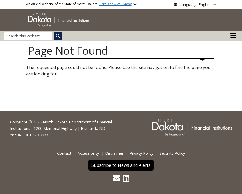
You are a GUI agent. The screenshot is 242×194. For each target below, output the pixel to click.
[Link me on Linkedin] (126, 179)
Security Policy (172, 153)
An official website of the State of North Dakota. (79, 4)
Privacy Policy (141, 153)
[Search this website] (28, 36)
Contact (64, 153)
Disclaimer (114, 153)
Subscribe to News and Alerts (121, 165)
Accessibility (88, 153)
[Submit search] (58, 36)
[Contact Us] (116, 179)
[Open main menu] (233, 35)
